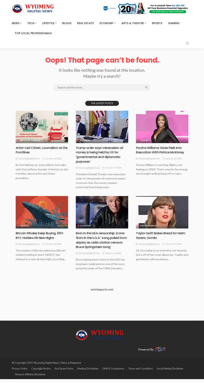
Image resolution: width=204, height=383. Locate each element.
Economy (107, 23)
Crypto (24, 225)
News (15, 23)
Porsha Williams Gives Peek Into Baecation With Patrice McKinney (161, 152)
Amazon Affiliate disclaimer (30, 378)
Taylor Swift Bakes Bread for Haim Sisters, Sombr (158, 235)
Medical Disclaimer (88, 372)
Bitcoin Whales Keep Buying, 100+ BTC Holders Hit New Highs (41, 235)
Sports (157, 23)
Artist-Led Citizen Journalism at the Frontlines (41, 150)
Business (85, 140)
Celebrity (145, 140)
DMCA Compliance (113, 372)
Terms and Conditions (140, 372)
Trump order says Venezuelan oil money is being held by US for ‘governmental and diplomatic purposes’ (102, 154)
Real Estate (85, 23)
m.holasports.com (102, 293)
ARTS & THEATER (132, 23)
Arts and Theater (30, 140)
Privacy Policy (19, 372)
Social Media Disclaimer (170, 372)
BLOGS (66, 23)
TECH (30, 23)
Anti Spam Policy (64, 372)
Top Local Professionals (33, 33)
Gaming (174, 23)
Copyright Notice (41, 372)
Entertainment (149, 225)
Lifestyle (48, 23)
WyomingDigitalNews (29, 158)
